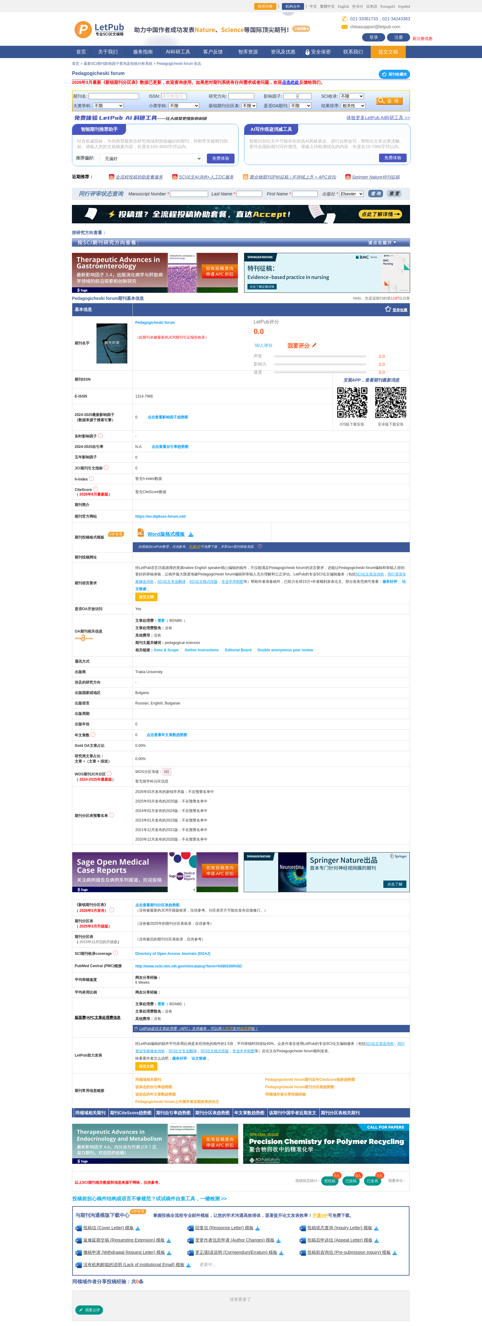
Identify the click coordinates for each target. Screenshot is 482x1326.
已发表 (374, 1179)
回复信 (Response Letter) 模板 (223, 1227)
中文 (313, 6)
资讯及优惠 (283, 51)
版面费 (80, 1017)
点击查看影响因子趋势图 (168, 417)
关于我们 (108, 51)
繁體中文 (327, 6)
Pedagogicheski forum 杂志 (178, 63)
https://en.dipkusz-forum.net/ (160, 516)
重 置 (394, 193)
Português (387, 6)
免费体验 (220, 158)
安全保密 (318, 52)
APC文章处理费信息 (103, 1017)
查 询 (376, 193)
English (343, 6)
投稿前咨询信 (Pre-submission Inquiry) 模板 (348, 1252)
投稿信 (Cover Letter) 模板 (107, 1227)
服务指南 (143, 51)
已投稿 (353, 1179)
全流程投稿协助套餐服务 (139, 177)
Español (404, 6)
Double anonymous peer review (285, 650)
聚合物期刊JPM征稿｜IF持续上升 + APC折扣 (293, 177)
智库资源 (248, 51)
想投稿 (331, 1179)
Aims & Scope (166, 650)
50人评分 (264, 345)
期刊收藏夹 (394, 74)
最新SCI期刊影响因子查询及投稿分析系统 (118, 63)
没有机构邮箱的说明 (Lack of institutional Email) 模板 (133, 1264)
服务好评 (389, 581)
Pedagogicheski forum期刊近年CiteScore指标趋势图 (310, 1079)
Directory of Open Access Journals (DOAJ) (172, 953)
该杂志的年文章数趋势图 (155, 1094)
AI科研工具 (178, 51)
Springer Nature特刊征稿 (376, 177)
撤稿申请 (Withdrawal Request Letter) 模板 (123, 1252)
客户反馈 (213, 51)
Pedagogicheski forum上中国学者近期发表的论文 (177, 1102)
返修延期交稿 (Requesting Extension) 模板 (123, 1240)
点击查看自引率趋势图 (170, 447)
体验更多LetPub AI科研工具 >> (378, 117)
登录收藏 (400, 310)
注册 (398, 37)
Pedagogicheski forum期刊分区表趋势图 (299, 1087)
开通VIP (195, 547)
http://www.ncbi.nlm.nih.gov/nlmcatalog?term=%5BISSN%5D (188, 966)
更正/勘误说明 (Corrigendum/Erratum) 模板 (235, 1252)
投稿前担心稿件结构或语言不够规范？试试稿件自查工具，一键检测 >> (149, 1198)
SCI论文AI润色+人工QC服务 (206, 177)
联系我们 (353, 51)
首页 (81, 51)
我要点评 (89, 1310)
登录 (373, 37)
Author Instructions (202, 650)
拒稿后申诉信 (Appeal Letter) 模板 (339, 1240)
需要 (161, 620)
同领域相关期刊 (148, 1079)
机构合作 (293, 6)
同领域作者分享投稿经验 (285, 1094)
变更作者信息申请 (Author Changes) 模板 (234, 1240)
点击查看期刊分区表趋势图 (157, 905)
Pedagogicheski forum (155, 322)
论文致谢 (199, 1058)
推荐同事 (265, 6)
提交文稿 (388, 51)
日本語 (371, 6)
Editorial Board (238, 650)
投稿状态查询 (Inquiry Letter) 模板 (338, 1227)
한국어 (357, 6)
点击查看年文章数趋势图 (167, 735)
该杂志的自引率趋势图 (153, 1087)
